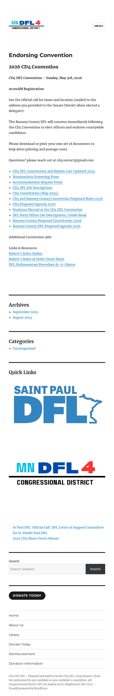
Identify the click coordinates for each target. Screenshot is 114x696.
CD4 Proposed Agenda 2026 (34, 204)
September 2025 (25, 312)
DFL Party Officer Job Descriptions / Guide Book (49, 215)
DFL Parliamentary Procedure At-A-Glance (42, 264)
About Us (16, 625)
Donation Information (26, 663)
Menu (98, 25)
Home (14, 615)
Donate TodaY (27, 595)
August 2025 (22, 317)
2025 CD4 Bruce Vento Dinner (36, 538)
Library (14, 635)
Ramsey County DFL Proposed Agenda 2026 (47, 226)
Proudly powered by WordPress (28, 688)
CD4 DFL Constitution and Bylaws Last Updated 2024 (54, 171)
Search (14, 561)
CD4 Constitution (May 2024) (35, 193)
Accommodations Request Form (37, 182)
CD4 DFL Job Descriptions (32, 188)
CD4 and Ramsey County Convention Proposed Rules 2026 (58, 199)
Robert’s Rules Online (26, 253)
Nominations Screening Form (36, 177)
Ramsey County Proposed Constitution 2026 (47, 221)
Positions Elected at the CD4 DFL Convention (47, 210)
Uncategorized (24, 348)
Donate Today (20, 644)
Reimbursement (22, 654)
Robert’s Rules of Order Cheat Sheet (36, 259)
